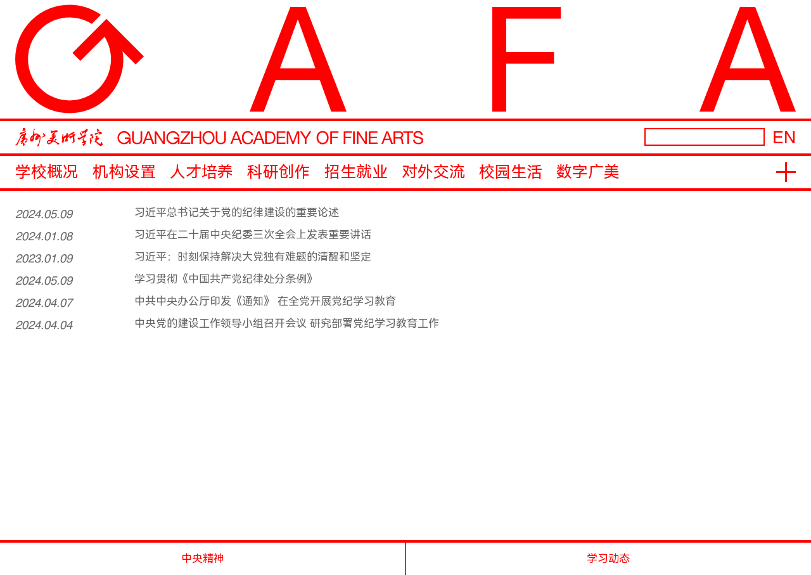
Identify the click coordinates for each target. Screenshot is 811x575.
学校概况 (47, 172)
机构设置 (124, 172)
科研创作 (278, 172)
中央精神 (202, 558)
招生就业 (356, 172)
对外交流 (433, 172)
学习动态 (608, 558)
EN (784, 137)
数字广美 (588, 172)
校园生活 (510, 172)
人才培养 (201, 172)
